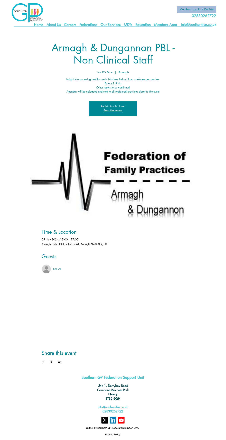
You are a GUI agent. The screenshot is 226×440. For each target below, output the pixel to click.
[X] (104, 420)
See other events (113, 110)
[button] (53, 24)
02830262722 (112, 411)
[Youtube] (121, 420)
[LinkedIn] (113, 420)
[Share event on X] (51, 362)
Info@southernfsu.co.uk (113, 407)
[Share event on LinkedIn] (59, 362)
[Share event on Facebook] (43, 362)
